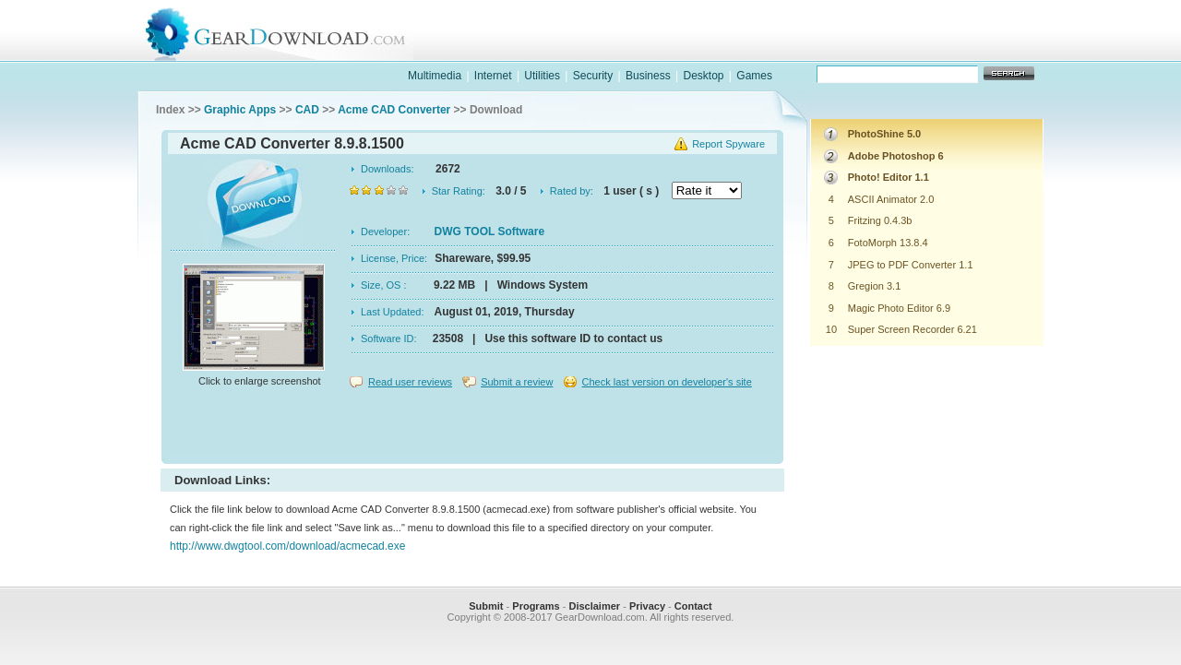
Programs (535, 606)
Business (648, 75)
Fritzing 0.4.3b (880, 220)
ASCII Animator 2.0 (891, 199)
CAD (307, 109)
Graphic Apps (240, 109)
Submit (486, 606)
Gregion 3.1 (874, 285)
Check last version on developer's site (666, 381)
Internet (493, 75)
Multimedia (434, 75)
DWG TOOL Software (490, 231)
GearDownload (289, 31)
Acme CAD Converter (394, 109)
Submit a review (517, 381)
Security (593, 75)
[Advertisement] (472, 428)
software (734, 49)
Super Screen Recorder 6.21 (912, 329)
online (974, 49)
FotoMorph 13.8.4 (888, 242)
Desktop (703, 75)
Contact (693, 606)
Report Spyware (728, 143)
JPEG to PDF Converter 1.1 (910, 264)
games (854, 49)
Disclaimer (594, 606)
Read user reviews (410, 381)
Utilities (542, 75)
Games (754, 75)
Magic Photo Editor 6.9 (899, 308)
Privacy (647, 606)
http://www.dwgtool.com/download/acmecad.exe (287, 546)
